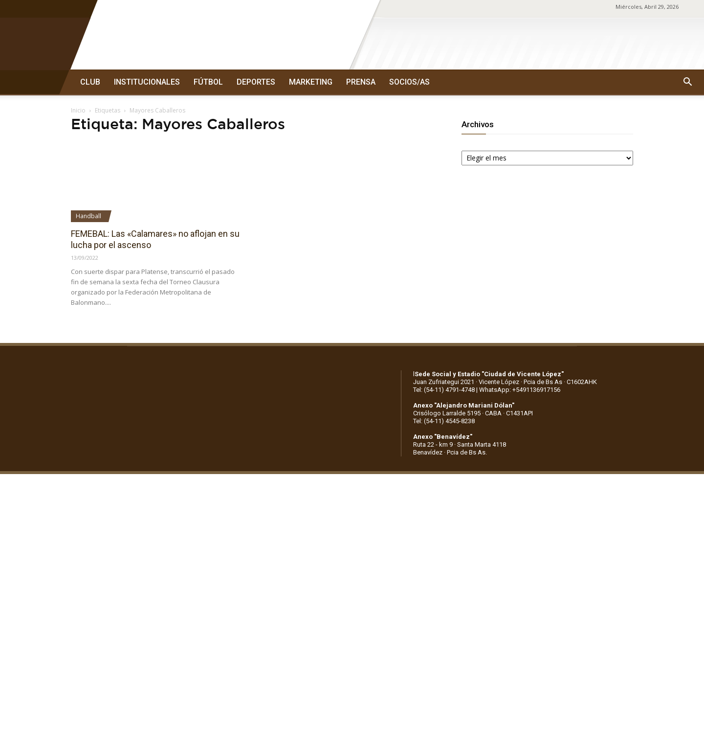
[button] (687, 82)
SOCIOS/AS (409, 82)
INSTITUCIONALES (147, 82)
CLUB (90, 82)
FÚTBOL (208, 82)
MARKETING (310, 82)
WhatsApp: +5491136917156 (519, 389)
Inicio (78, 110)
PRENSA (360, 82)
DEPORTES (256, 82)
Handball (88, 216)
